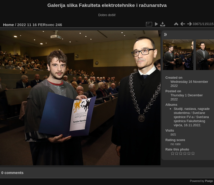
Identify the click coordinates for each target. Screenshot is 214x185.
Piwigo (209, 180)
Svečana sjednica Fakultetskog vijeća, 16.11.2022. (191, 121)
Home (8, 24)
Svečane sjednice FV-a (189, 115)
